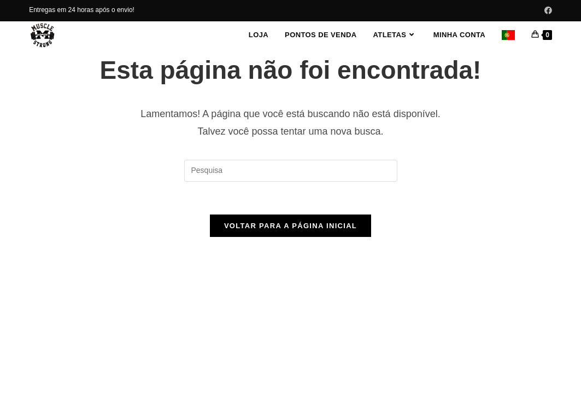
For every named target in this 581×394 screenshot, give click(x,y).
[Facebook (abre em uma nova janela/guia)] (546, 10)
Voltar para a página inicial (290, 226)
